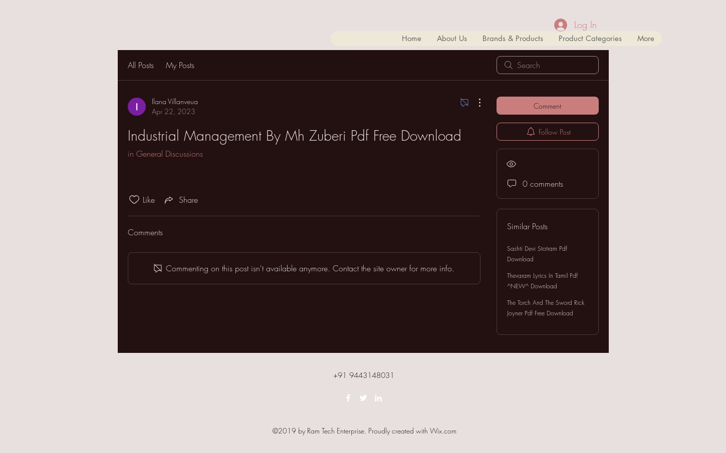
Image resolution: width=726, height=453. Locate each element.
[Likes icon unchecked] (134, 200)
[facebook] (348, 398)
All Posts (141, 65)
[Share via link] (180, 200)
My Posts (180, 65)
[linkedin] (378, 398)
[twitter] (363, 398)
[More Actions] (474, 103)
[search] (548, 65)
